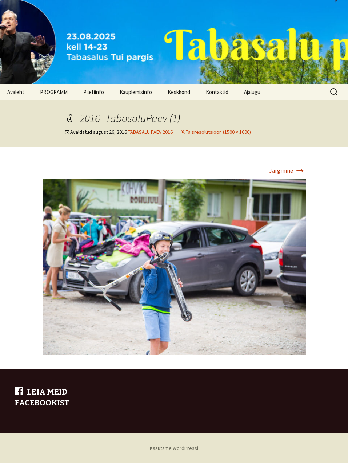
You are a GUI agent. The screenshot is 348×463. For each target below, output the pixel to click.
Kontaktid (217, 92)
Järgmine (287, 170)
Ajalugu (252, 92)
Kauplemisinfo (136, 92)
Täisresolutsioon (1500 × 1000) (218, 132)
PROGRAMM (54, 92)
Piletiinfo (93, 92)
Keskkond (179, 92)
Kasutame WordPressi (174, 448)
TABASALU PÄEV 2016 (150, 132)
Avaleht (15, 92)
